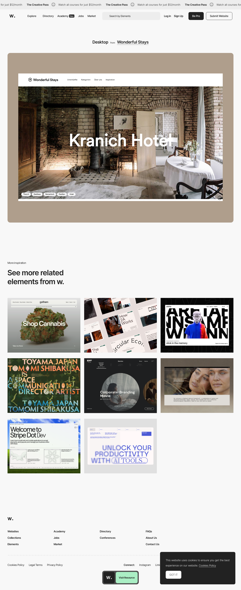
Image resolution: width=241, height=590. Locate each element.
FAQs (149, 531)
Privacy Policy (55, 564)
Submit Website (219, 16)
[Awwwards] (12, 16)
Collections (14, 537)
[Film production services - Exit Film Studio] (120, 385)
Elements (13, 544)
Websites (13, 531)
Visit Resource (127, 577)
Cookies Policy (16, 564)
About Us (151, 537)
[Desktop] (44, 325)
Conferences (107, 537)
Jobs (81, 16)
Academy (65, 16)
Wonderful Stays (133, 42)
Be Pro (196, 16)
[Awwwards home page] (109, 577)
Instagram (145, 564)
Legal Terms (36, 564)
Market (92, 16)
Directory (48, 16)
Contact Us (152, 544)
